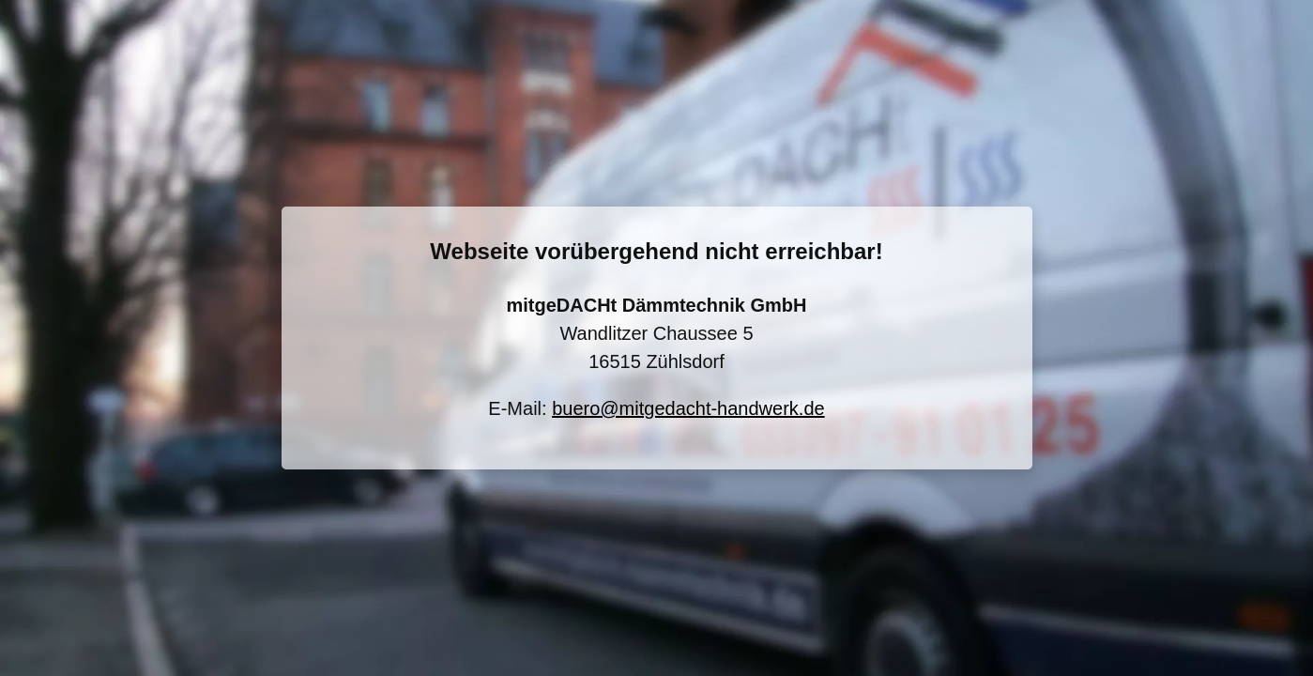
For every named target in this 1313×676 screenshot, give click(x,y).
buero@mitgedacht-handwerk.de (688, 408)
